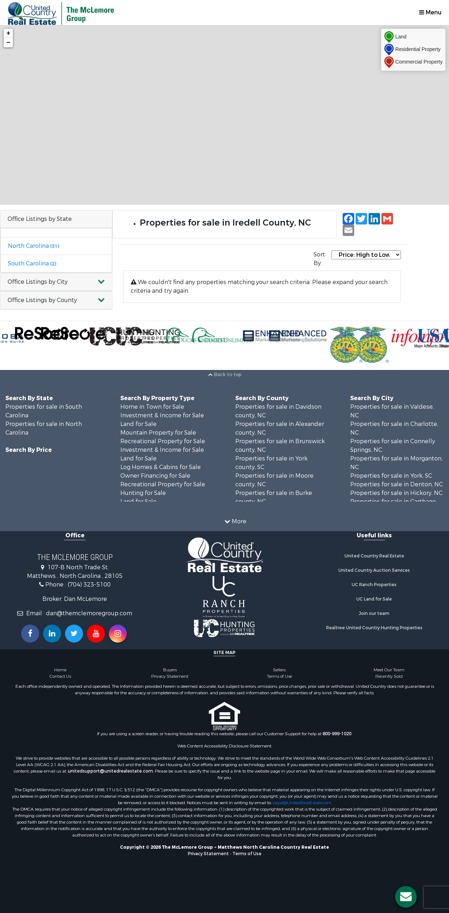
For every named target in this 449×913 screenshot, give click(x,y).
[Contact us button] (406, 897)
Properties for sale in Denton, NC (396, 484)
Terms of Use (279, 676)
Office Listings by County (42, 300)
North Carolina (33, 246)
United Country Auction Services (374, 570)
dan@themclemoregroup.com (89, 613)
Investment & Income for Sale (162, 415)
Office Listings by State (40, 219)
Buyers (170, 670)
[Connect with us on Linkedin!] (52, 634)
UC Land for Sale (374, 599)
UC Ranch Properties (374, 585)
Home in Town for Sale (152, 407)
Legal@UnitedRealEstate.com (302, 803)
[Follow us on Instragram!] (118, 634)
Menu (430, 12)
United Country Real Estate (374, 556)
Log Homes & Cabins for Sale (160, 467)
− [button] (8, 42)
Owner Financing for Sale (155, 475)
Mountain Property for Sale (158, 432)
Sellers (279, 670)
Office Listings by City (38, 282)
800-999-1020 (337, 734)
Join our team (374, 613)
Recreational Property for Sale (162, 441)
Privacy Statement (169, 676)
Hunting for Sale (143, 493)
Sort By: (319, 259)
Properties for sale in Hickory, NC (396, 493)
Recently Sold (389, 676)
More (235, 521)
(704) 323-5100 (89, 584)
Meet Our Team (389, 670)
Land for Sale (138, 424)
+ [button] (8, 33)
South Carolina (32, 263)
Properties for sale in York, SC (391, 475)
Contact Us (60, 676)
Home (60, 670)
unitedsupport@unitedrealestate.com (110, 771)
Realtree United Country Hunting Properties (374, 628)
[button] (56, 282)
